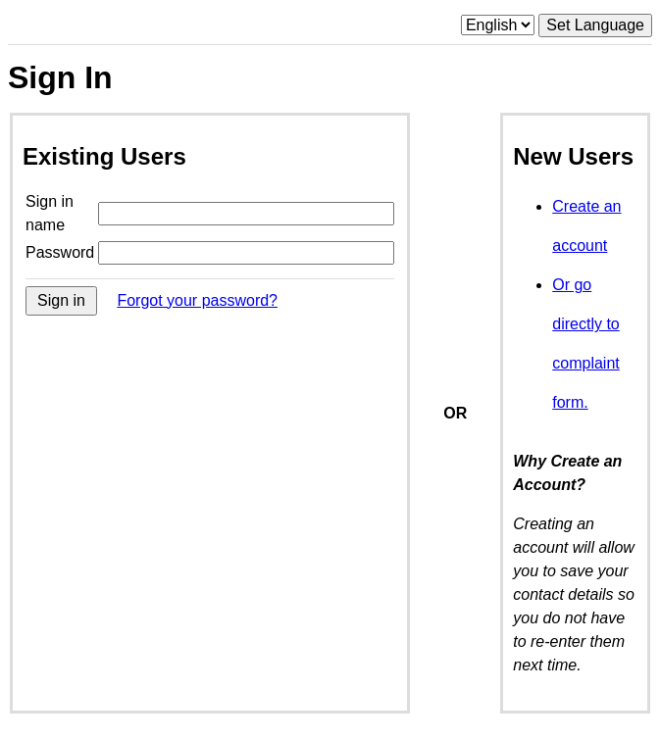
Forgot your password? (197, 300)
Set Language (595, 25)
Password (59, 252)
